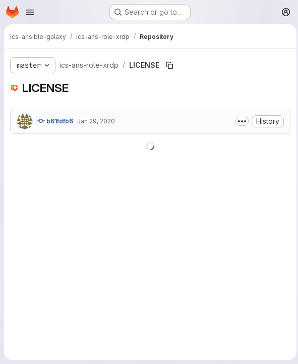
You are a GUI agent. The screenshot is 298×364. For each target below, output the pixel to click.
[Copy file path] (169, 65)
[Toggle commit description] (239, 121)
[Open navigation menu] (30, 12)
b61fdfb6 (55, 121)
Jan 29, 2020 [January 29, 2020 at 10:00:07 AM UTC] (96, 121)
